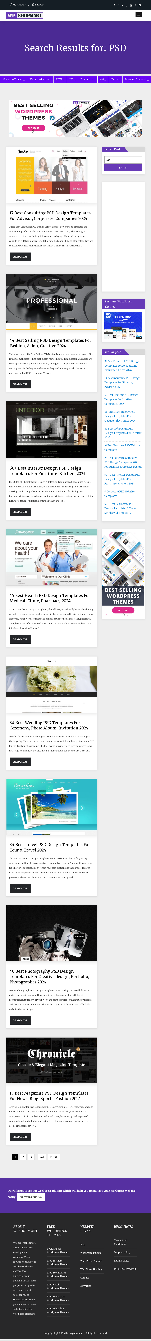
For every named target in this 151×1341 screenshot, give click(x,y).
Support (38, 4)
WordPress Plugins (90, 1254)
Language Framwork (136, 81)
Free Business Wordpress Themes (58, 1264)
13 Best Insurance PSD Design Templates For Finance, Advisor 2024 (122, 384)
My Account (18, 4)
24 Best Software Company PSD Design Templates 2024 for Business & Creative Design (123, 464)
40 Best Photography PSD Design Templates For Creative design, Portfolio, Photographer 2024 (49, 978)
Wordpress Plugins (40, 81)
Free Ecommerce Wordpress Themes (58, 1276)
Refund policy (121, 1262)
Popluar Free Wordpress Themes (58, 1252)
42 (42, 1158)
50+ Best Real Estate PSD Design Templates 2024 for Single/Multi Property (120, 510)
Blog (82, 1246)
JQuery (115, 81)
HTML (60, 81)
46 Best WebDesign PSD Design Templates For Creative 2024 (123, 434)
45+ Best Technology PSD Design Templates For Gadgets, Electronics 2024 (120, 418)
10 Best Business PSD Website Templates (122, 449)
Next (54, 1158)
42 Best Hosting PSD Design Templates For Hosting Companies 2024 (121, 401)
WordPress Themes (91, 1262)
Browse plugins (31, 1199)
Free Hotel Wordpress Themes (58, 1288)
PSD (72, 81)
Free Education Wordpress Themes (58, 1312)
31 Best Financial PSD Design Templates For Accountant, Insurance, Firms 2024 (122, 367)
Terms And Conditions (120, 1244)
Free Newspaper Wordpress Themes (58, 1300)
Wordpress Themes (13, 81)
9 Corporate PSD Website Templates (119, 495)
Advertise (85, 1287)
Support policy (122, 1254)
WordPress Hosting (91, 1271)
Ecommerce (88, 81)
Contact (84, 1279)
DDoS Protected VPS (125, 1270)
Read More (20, 258)
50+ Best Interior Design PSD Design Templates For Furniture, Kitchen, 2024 (122, 481)
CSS (103, 81)
